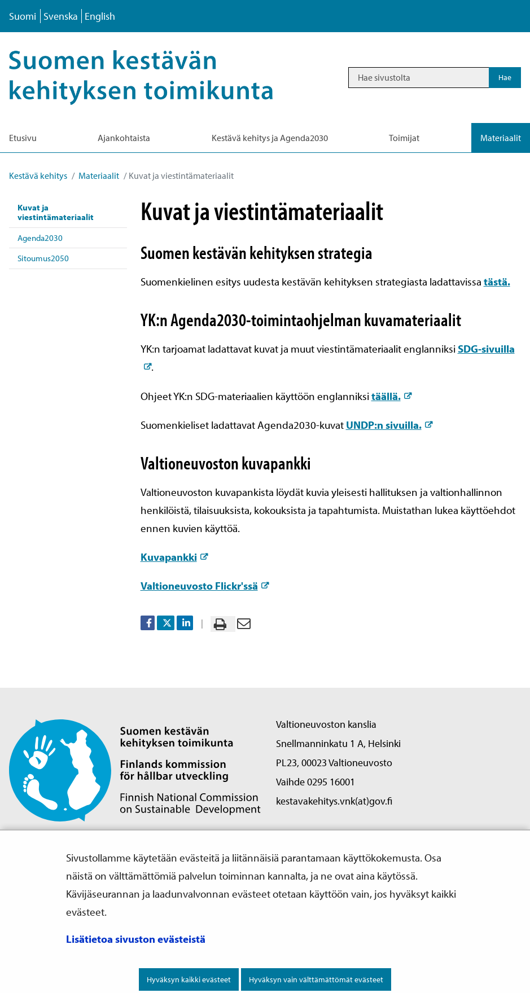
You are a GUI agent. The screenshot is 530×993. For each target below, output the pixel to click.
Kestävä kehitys (38, 175)
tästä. (497, 281)
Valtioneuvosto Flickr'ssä (205, 585)
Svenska (60, 16)
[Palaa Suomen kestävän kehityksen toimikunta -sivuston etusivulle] (135, 769)
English (100, 16)
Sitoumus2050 (43, 258)
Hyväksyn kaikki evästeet (189, 979)
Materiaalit (98, 175)
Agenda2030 (40, 237)
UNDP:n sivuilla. (389, 425)
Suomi (22, 16)
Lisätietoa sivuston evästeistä (135, 939)
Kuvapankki (174, 557)
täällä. (391, 396)
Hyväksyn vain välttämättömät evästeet (316, 979)
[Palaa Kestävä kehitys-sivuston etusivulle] (155, 77)
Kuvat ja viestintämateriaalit (55, 212)
